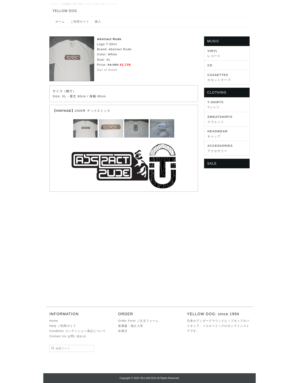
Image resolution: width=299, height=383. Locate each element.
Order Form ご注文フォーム (138, 320)
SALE (212, 163)
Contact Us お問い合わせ (67, 336)
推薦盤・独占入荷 (130, 325)
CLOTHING (216, 92)
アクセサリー (220, 148)
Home (53, 320)
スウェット (219, 119)
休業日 (122, 331)
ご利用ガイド (79, 21)
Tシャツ (215, 104)
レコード (214, 53)
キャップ (217, 133)
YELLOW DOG (64, 11)
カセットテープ (219, 77)
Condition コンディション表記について (77, 331)
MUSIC (213, 41)
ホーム (60, 21)
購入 (98, 21)
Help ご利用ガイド (62, 325)
